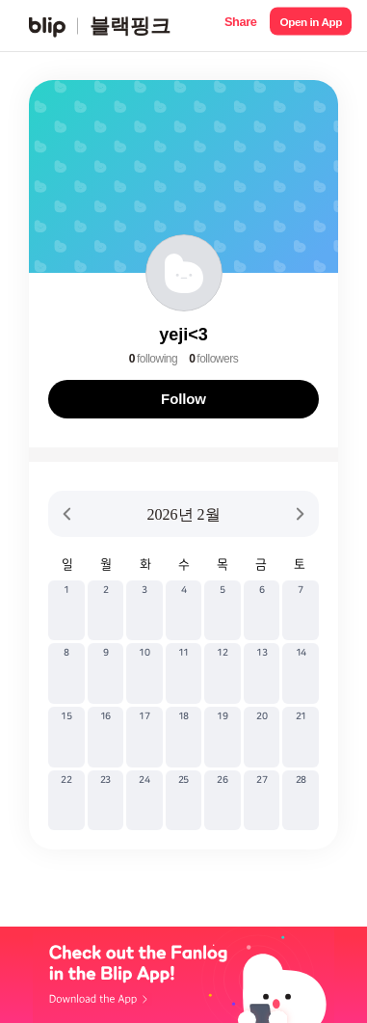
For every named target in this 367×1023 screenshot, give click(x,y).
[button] (240, 26)
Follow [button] (183, 398)
